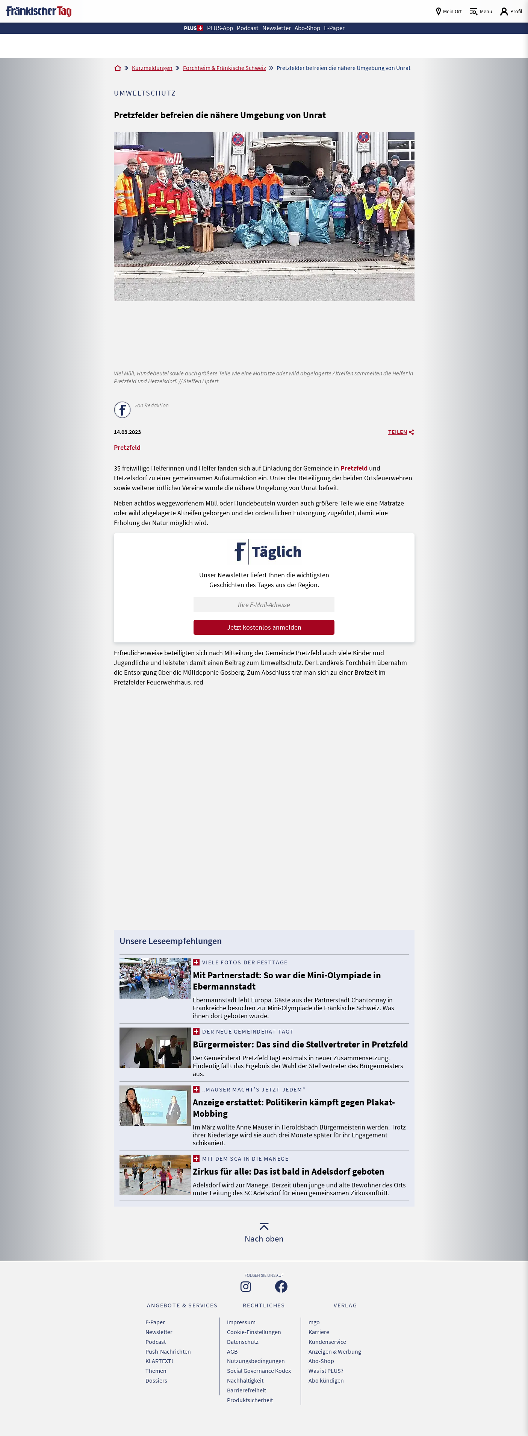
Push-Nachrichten (168, 1361)
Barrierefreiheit (246, 1399)
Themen (155, 1380)
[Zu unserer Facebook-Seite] (281, 1297)
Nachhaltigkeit (245, 1389)
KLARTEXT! (159, 1371)
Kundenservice (327, 1352)
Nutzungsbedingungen (256, 1371)
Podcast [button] (245, 28)
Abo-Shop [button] (310, 28)
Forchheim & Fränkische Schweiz (224, 67)
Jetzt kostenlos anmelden (264, 627)
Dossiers (156, 1389)
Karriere (319, 1342)
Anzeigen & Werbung (335, 1361)
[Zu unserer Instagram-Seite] (245, 1298)
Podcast (155, 1352)
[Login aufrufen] (511, 11)
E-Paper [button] (339, 28)
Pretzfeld (354, 468)
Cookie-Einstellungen (254, 1342)
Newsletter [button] (276, 28)
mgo (314, 1333)
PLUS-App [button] (216, 28)
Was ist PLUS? (326, 1380)
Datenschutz (243, 1352)
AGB (232, 1361)
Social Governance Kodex (259, 1380)
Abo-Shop (321, 1371)
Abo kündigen (326, 1389)
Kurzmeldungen (152, 67)
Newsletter (158, 1342)
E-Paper (155, 1333)
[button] (188, 28)
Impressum (241, 1333)
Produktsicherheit (250, 1408)
